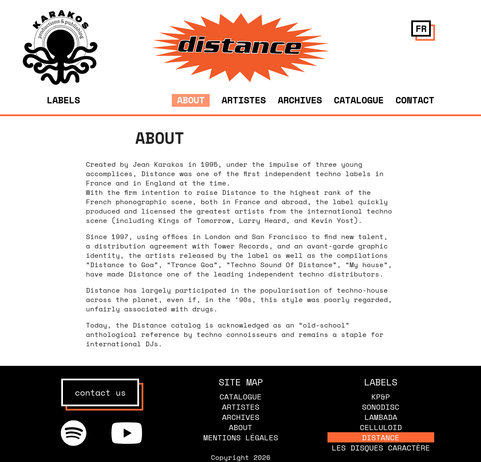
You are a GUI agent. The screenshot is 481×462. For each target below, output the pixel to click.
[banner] (60, 82)
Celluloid (381, 427)
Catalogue (359, 100)
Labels (63, 100)
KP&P (380, 396)
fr (421, 28)
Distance (380, 437)
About (191, 100)
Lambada (380, 416)
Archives (300, 100)
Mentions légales (240, 437)
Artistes (244, 100)
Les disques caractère (381, 447)
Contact (415, 100)
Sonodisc (380, 406)
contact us (100, 392)
